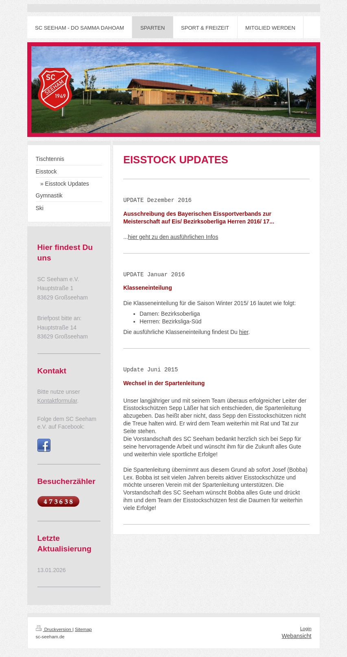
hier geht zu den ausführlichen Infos (173, 237)
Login (306, 628)
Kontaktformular (57, 400)
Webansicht (297, 636)
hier (244, 332)
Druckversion (54, 629)
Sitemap (83, 629)
